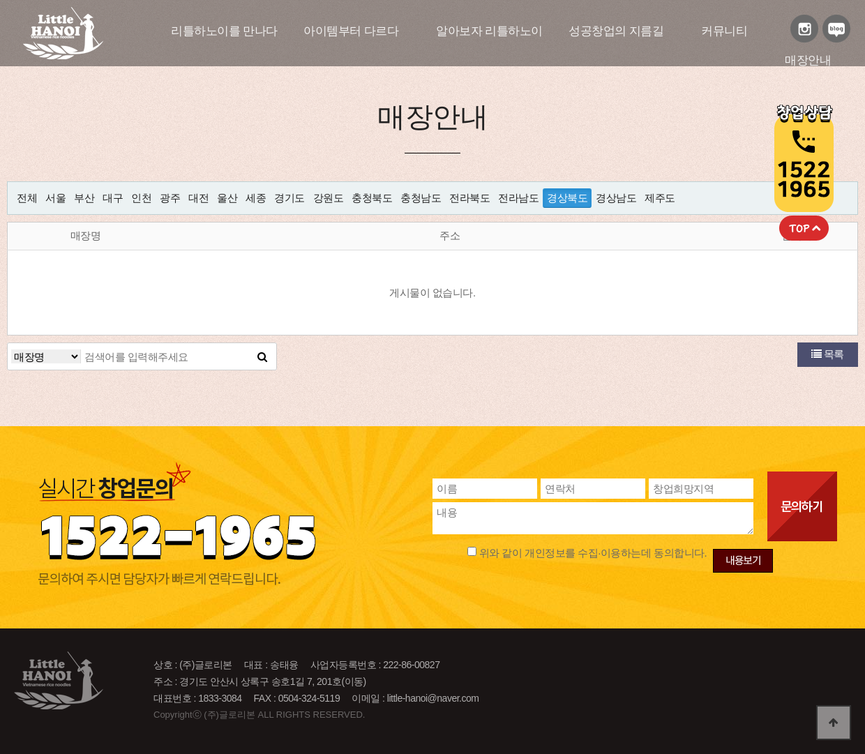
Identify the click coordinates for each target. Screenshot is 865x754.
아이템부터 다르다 (350, 31)
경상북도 (567, 198)
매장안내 (808, 60)
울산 (227, 198)
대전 (198, 198)
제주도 (660, 198)
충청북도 (372, 198)
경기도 (289, 198)
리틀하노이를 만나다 (224, 31)
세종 (256, 198)
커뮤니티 (724, 31)
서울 (55, 198)
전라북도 (469, 198)
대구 (113, 198)
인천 (141, 198)
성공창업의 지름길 (616, 31)
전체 (27, 198)
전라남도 (518, 198)
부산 (84, 198)
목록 (827, 354)
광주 (170, 198)
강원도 (328, 198)
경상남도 (616, 198)
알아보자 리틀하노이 (489, 31)
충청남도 (420, 198)
